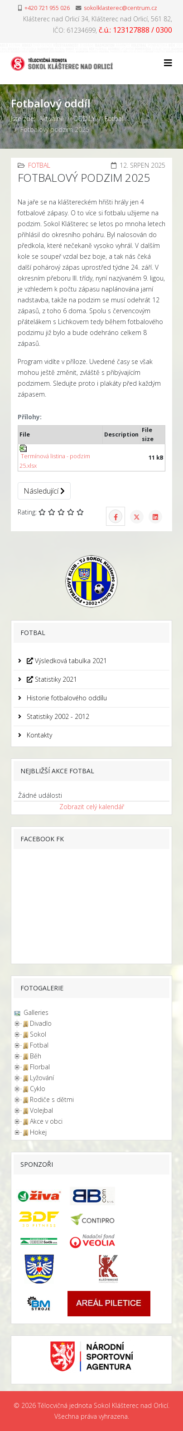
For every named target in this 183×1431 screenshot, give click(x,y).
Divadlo (41, 1023)
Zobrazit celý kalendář (91, 806)
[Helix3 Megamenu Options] (168, 62)
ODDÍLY (84, 118)
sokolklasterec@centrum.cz (120, 8)
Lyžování (42, 1077)
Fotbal (114, 118)
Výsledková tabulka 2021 (66, 660)
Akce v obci (46, 1121)
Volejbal (41, 1110)
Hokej (38, 1132)
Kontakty (38, 735)
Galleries (35, 1012)
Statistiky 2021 (51, 679)
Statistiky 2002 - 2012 (57, 716)
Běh (35, 1056)
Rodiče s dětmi (52, 1099)
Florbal (40, 1066)
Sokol (38, 1034)
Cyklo (37, 1088)
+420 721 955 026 (47, 8)
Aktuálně (51, 118)
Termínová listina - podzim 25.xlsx (54, 457)
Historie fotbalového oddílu (66, 698)
